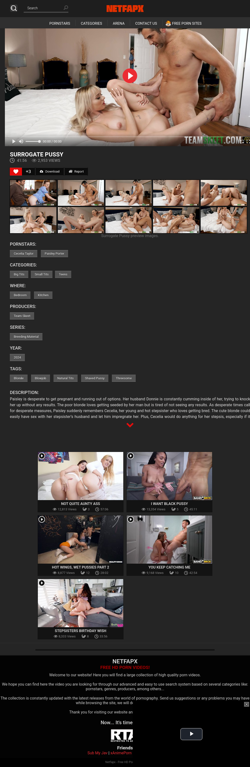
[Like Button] (16, 171)
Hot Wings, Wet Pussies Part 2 (80, 567)
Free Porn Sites (187, 23)
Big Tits (19, 274)
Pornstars (59, 23)
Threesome (124, 378)
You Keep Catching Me (169, 567)
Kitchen (43, 295)
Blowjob (40, 378)
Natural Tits (65, 378)
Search (14, 8)
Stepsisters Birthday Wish (80, 631)
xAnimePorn (121, 753)
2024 (17, 357)
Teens (63, 274)
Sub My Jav (97, 753)
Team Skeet (22, 316)
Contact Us (146, 23)
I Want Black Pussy (169, 504)
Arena (119, 23)
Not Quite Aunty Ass (80, 504)
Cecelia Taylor (23, 253)
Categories (91, 23)
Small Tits (42, 274)
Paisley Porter (54, 253)
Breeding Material (26, 337)
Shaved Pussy (94, 378)
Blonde (18, 378)
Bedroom (20, 295)
